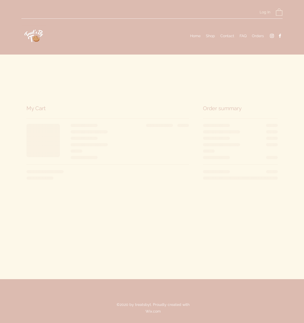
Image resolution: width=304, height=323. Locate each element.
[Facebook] (280, 36)
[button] (279, 12)
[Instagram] (272, 36)
